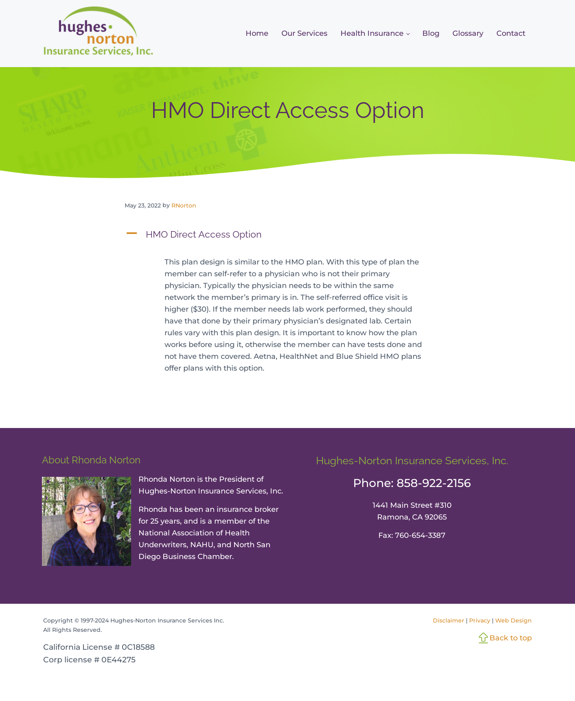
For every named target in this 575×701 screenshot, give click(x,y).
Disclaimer (448, 620)
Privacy (479, 620)
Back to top (510, 637)
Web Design (513, 620)
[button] (287, 234)
